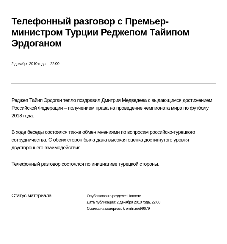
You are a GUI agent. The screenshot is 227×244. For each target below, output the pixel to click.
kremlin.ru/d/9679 (136, 208)
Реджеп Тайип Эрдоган (36, 100)
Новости (134, 196)
